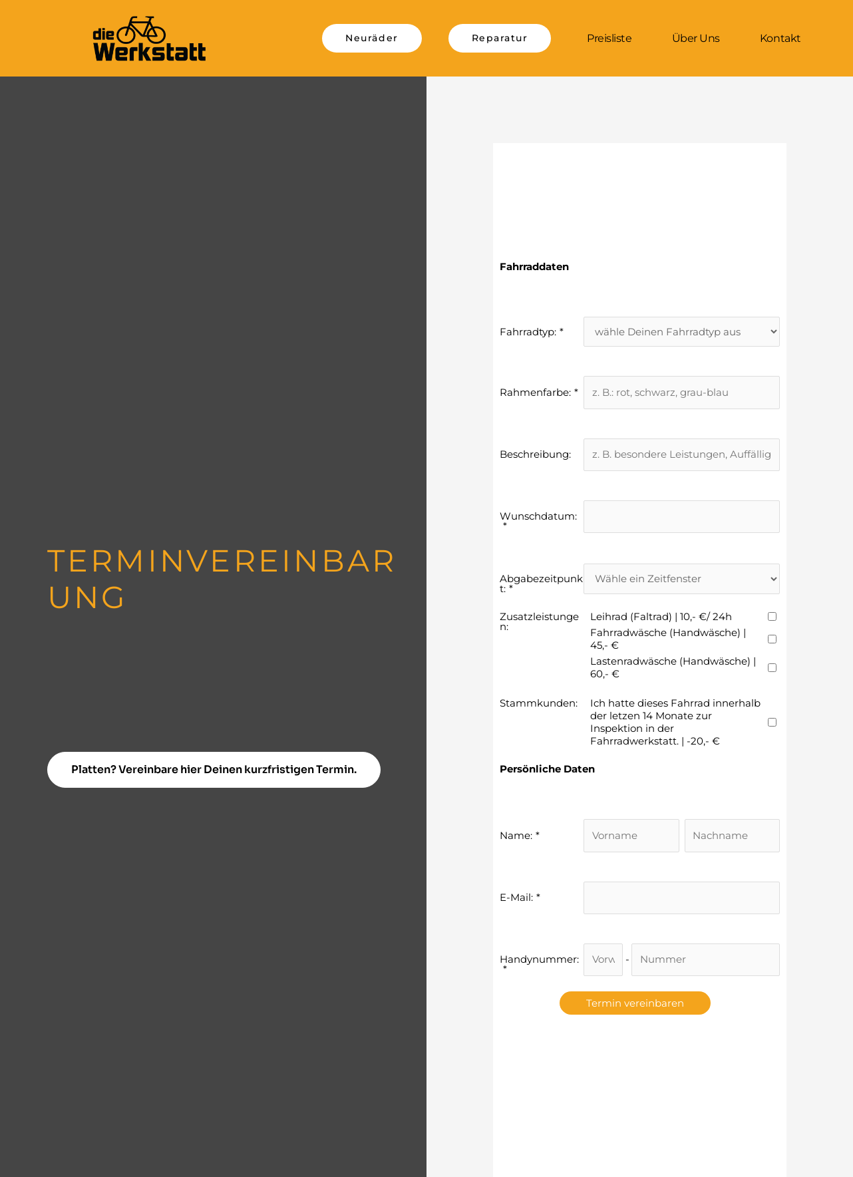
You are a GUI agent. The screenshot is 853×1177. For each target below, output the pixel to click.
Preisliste (609, 38)
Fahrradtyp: (528, 331)
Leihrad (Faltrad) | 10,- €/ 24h (661, 616)
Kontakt (780, 38)
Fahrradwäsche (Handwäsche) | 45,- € (668, 638)
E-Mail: (516, 897)
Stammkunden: (539, 703)
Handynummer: (539, 959)
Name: (516, 835)
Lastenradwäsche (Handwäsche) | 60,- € (673, 667)
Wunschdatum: (538, 516)
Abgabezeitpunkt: (541, 583)
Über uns (696, 38)
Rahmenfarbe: (535, 392)
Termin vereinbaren (635, 1003)
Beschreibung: (535, 454)
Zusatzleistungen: (539, 621)
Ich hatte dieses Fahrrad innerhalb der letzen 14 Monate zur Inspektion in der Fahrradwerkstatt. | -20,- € (675, 722)
